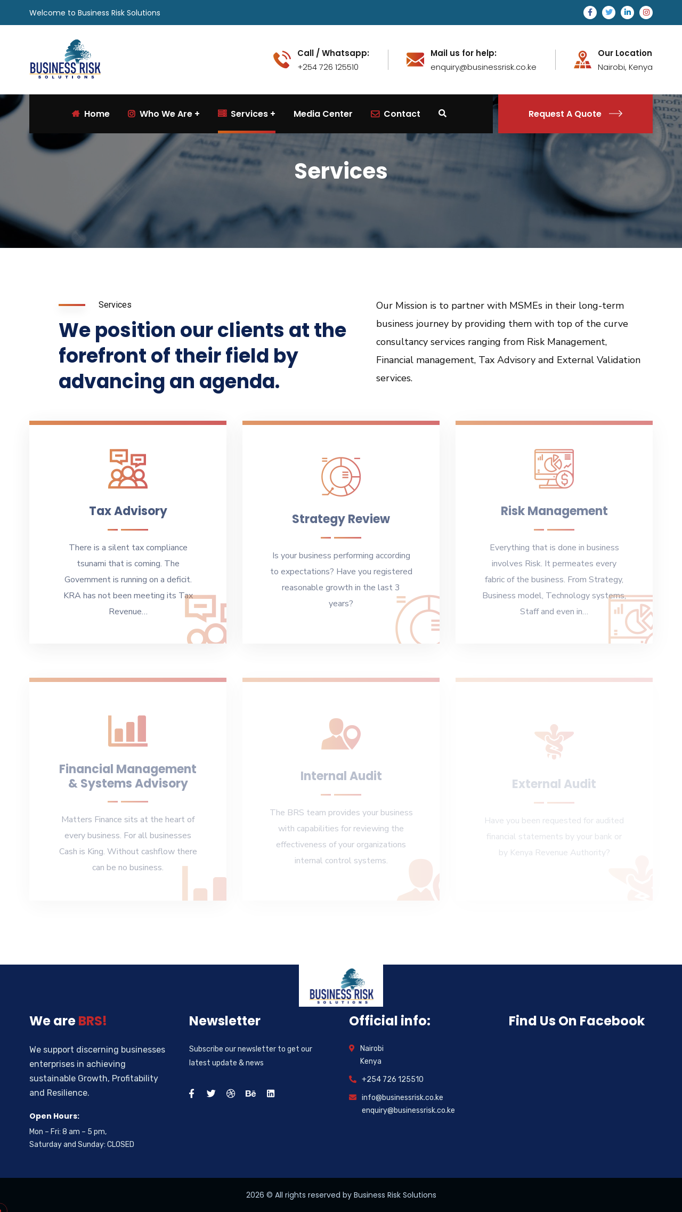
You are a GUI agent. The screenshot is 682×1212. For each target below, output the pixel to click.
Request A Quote (575, 114)
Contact (395, 114)
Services (243, 114)
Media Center (323, 114)
